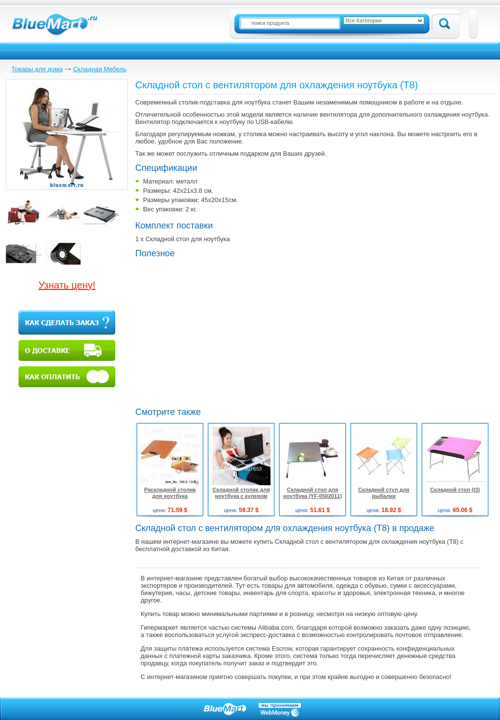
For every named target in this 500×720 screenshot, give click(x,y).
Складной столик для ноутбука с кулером (241, 493)
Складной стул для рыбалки (383, 493)
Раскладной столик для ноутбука (169, 493)
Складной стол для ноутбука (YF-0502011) (312, 493)
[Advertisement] (217, 331)
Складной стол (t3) (455, 490)
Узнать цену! (67, 285)
